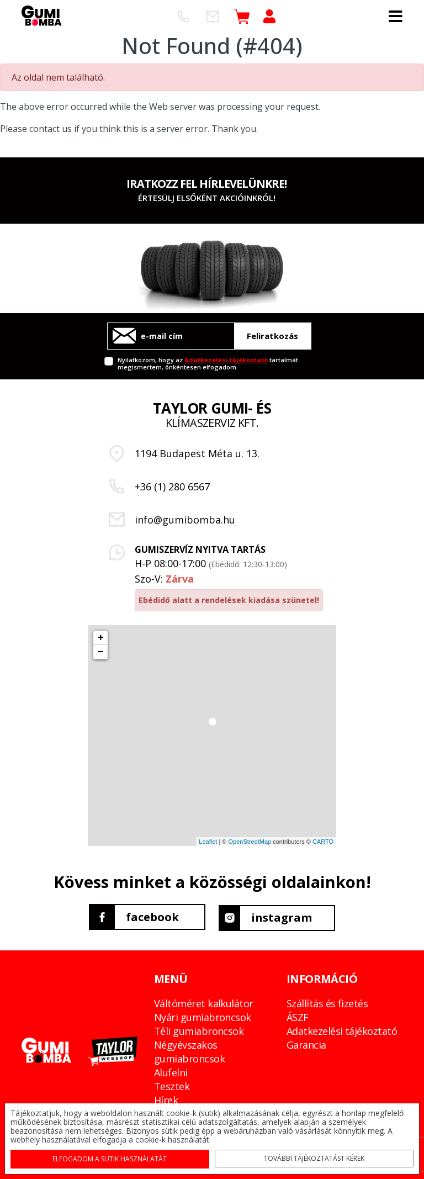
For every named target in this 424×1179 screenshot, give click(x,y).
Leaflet (208, 841)
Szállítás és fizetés (327, 1001)
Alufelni (171, 1070)
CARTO (322, 841)
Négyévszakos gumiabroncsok (189, 1050)
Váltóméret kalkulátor (203, 1001)
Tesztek (171, 1084)
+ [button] (101, 637)
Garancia (306, 1043)
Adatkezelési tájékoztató (226, 360)
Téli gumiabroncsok (198, 1029)
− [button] (101, 652)
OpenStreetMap (249, 841)
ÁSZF (298, 1015)
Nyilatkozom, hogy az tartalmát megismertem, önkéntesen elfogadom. (208, 363)
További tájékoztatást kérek (313, 1157)
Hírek (166, 1098)
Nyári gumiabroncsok (202, 1015)
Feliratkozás (272, 335)
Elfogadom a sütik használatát (111, 1157)
